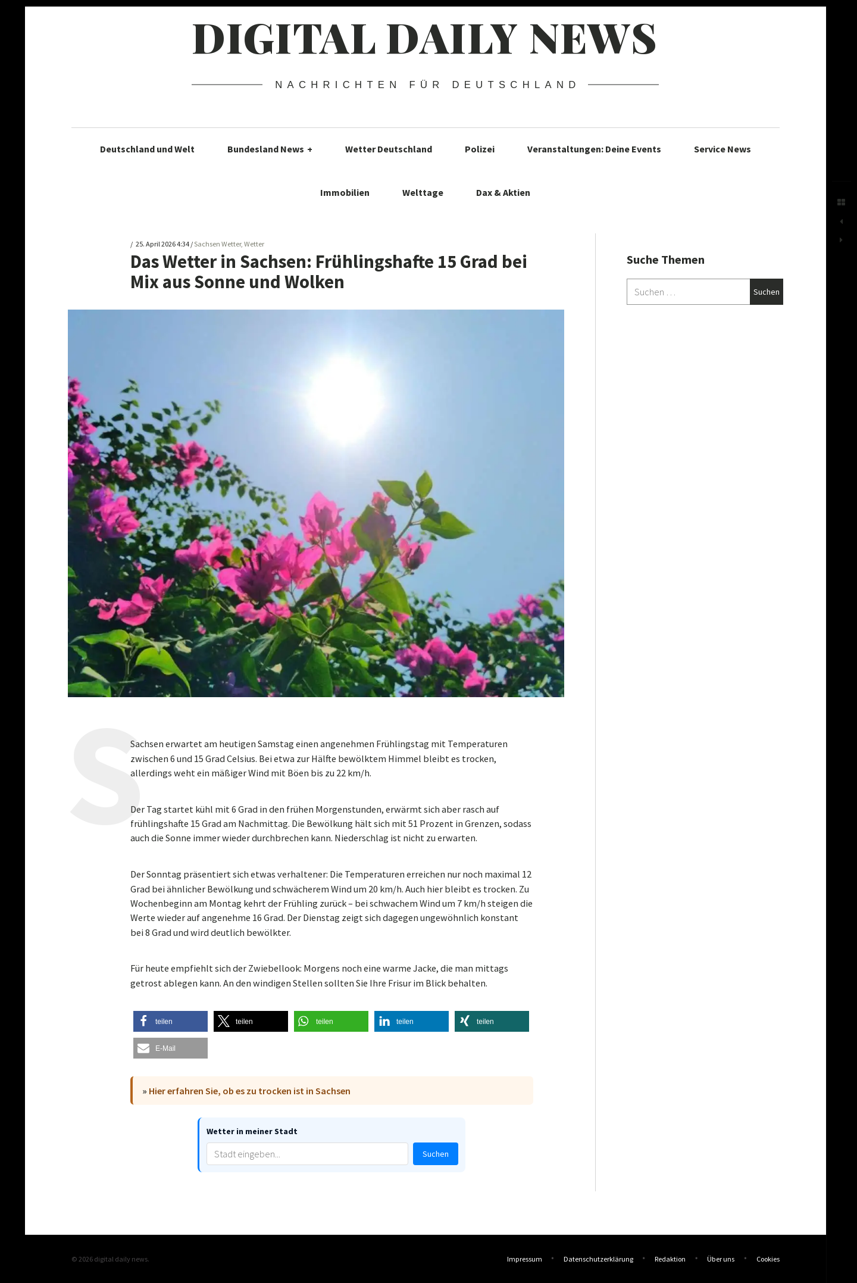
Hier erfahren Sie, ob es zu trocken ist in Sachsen (250, 1090)
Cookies (768, 1258)
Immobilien (345, 192)
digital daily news (425, 36)
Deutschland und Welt (147, 149)
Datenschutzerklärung (598, 1258)
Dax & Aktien (503, 192)
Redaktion (670, 1258)
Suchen (436, 1153)
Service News (722, 149)
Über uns (720, 1258)
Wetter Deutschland (388, 149)
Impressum (524, 1258)
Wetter (254, 244)
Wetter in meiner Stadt (252, 1131)
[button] (170, 1021)
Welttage (422, 192)
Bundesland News (269, 149)
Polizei (480, 149)
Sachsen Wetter (217, 244)
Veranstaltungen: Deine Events (594, 149)
